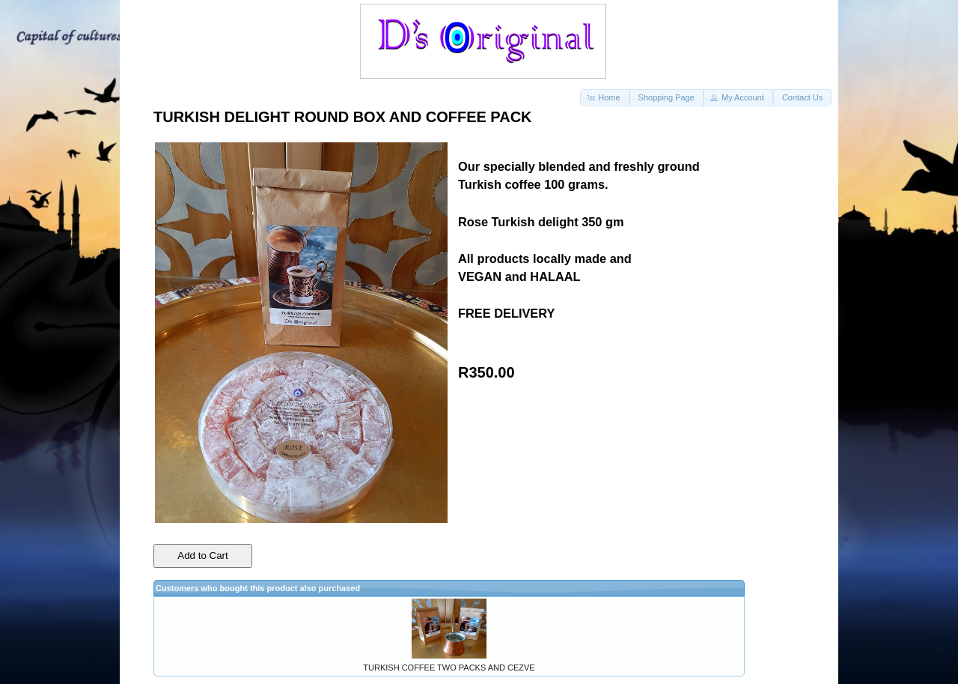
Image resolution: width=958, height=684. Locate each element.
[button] (604, 97)
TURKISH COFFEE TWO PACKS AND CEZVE (448, 667)
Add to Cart (202, 555)
